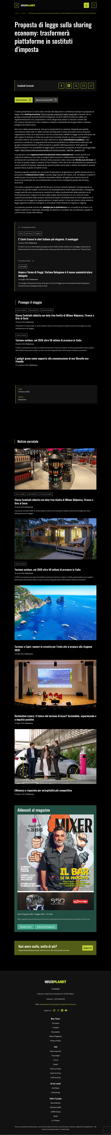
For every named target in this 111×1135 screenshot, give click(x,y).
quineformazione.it (69, 1004)
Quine (55, 1116)
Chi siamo (55, 1023)
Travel (23, 13)
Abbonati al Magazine (46, 927)
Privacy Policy (55, 1041)
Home (17, 13)
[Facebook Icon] (58, 1010)
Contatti (55, 1027)
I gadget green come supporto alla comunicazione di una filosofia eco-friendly (52, 360)
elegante (38, 233)
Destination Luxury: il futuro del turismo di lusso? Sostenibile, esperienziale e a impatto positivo (55, 717)
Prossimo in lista (26, 261)
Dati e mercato (55, 1051)
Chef (20, 233)
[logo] (28, 5)
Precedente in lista (26, 227)
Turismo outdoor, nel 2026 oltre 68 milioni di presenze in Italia (48, 340)
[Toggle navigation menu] (17, 5)
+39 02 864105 (59, 999)
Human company (21, 335)
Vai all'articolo (25, 927)
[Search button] (94, 5)
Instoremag (55, 1092)
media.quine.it (45, 1004)
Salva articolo (23, 100)
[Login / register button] (86, 5)
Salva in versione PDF (46, 100)
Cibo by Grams (55, 1069)
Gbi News (55, 1088)
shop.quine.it (56, 1004)
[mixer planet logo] (55, 982)
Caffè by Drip (55, 1077)
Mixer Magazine (55, 1036)
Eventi (55, 1064)
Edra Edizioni (55, 1103)
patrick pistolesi (33, 310)
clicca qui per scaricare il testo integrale (59, 114)
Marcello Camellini (46, 310)
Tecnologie (55, 1055)
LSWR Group (55, 1112)
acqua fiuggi (22, 266)
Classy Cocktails (21, 310)
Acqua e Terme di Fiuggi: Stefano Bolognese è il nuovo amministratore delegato (55, 273)
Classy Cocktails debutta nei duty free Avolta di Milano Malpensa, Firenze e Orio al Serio (54, 317)
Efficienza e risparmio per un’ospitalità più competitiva (43, 790)
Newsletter (55, 1032)
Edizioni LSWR (55, 1107)
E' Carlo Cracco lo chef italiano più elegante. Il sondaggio (48, 239)
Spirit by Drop (55, 1073)
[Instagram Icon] (54, 1010)
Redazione (33, 243)
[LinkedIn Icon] (62, 1010)
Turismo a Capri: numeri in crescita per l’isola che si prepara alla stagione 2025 (53, 648)
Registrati (88, 948)
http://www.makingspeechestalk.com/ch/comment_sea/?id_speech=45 (52, 150)
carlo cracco (28, 233)
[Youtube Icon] (66, 1010)
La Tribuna (56, 1120)
